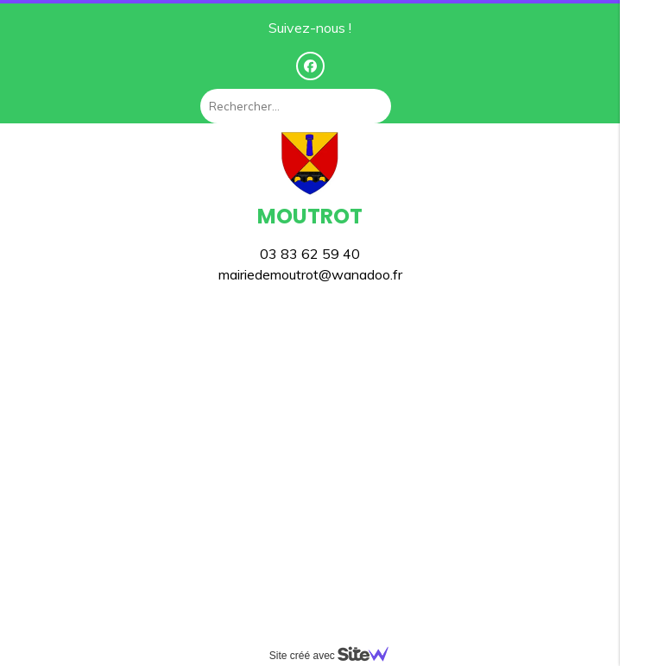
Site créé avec (335, 656)
